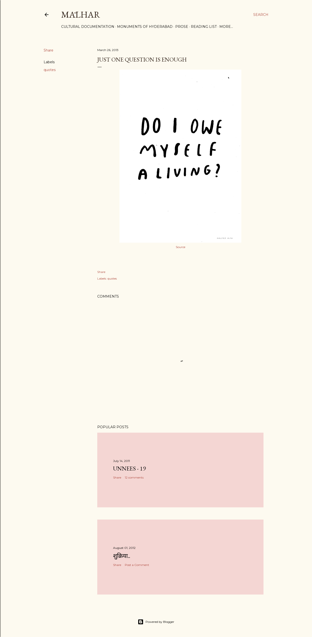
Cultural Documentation (87, 26)
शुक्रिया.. (121, 556)
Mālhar (80, 14)
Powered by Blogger (156, 622)
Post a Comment (137, 565)
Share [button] (48, 50)
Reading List (204, 26)
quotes (50, 70)
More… (226, 26)
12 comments (134, 477)
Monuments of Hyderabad (145, 26)
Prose (181, 26)
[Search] (260, 15)
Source (180, 247)
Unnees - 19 (129, 468)
